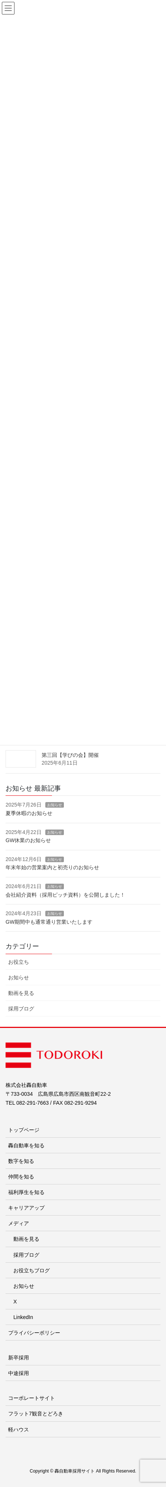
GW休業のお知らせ (28, 840)
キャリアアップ (26, 1208)
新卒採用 (18, 1358)
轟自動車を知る (26, 1145)
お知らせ (54, 805)
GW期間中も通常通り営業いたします (49, 922)
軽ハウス (18, 1429)
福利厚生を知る (26, 1192)
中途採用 (18, 1373)
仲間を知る (21, 1177)
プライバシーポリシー (34, 1333)
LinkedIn (23, 1317)
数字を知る (21, 1161)
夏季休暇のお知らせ (29, 813)
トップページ (23, 1130)
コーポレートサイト (31, 1398)
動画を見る (21, 993)
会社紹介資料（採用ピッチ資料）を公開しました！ (65, 895)
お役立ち (18, 962)
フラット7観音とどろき (35, 1414)
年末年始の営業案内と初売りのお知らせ (52, 867)
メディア (18, 1223)
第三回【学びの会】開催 (70, 755)
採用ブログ (21, 1009)
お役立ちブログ (31, 1270)
